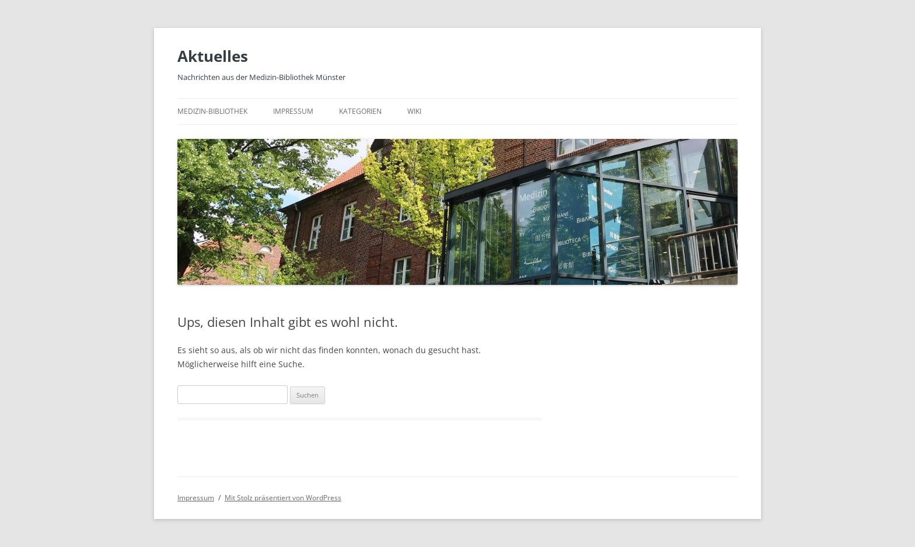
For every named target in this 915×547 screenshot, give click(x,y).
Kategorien (360, 111)
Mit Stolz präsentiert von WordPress (283, 498)
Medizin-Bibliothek (212, 111)
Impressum (293, 111)
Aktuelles (212, 56)
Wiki (414, 111)
